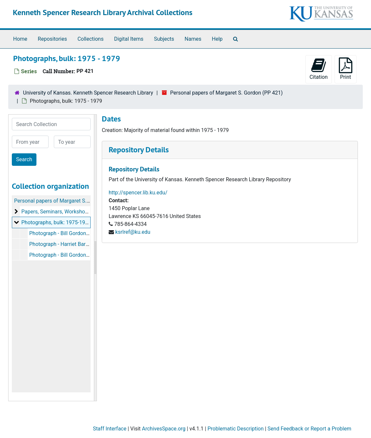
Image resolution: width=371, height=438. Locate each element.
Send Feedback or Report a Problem (309, 429)
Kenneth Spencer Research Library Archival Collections (102, 12)
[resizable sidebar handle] (95, 258)
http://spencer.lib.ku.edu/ (138, 192)
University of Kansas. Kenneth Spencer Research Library (88, 93)
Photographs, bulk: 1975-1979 (56, 222)
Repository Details (139, 149)
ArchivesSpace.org (164, 429)
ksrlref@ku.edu (132, 232)
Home (20, 39)
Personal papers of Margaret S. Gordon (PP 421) (226, 93)
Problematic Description (235, 429)
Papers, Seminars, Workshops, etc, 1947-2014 (74, 211)
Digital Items (128, 39)
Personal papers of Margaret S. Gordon (59, 201)
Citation (319, 68)
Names (193, 39)
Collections (90, 39)
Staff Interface (109, 429)
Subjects (164, 39)
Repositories (52, 39)
